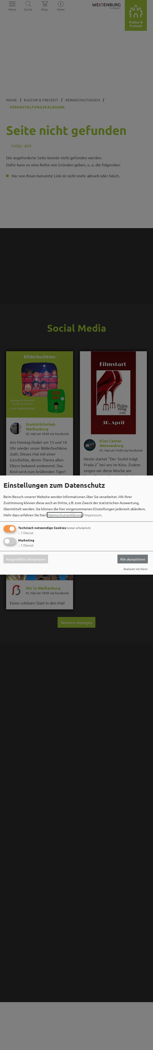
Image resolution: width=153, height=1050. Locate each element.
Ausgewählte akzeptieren (26, 559)
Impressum (93, 515)
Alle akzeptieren (132, 559)
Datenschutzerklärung (64, 515)
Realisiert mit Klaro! (136, 569)
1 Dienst (26, 532)
